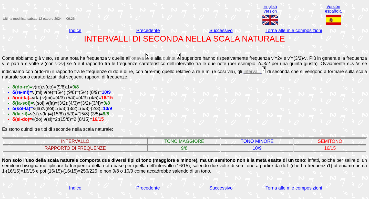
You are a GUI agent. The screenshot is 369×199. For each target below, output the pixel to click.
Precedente (148, 30)
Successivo (221, 30)
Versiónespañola (333, 8)
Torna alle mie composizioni (293, 30)
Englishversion (270, 8)
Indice (75, 30)
